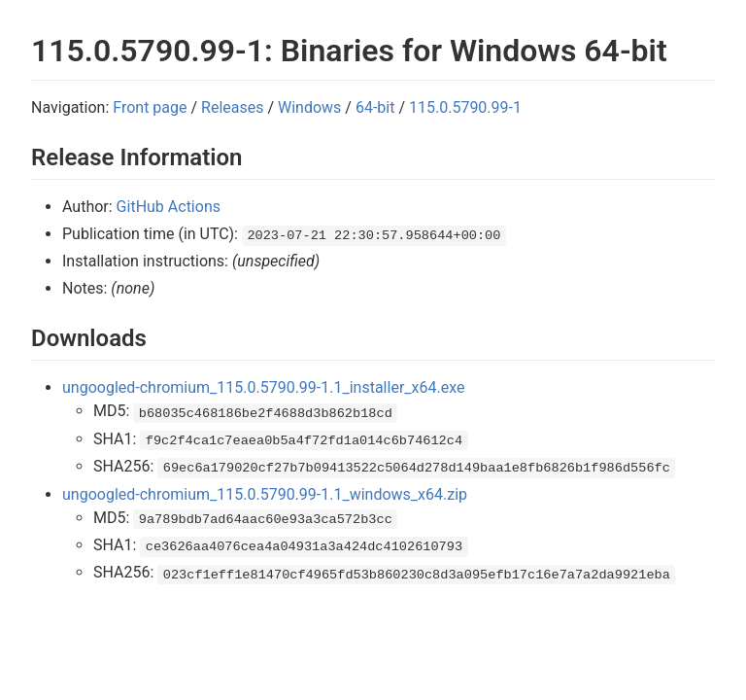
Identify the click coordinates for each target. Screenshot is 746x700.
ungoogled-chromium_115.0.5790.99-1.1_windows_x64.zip (264, 494)
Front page (149, 107)
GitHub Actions (168, 206)
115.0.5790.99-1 (465, 107)
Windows (309, 107)
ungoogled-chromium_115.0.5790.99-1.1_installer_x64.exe (263, 387)
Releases (232, 107)
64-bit (375, 107)
